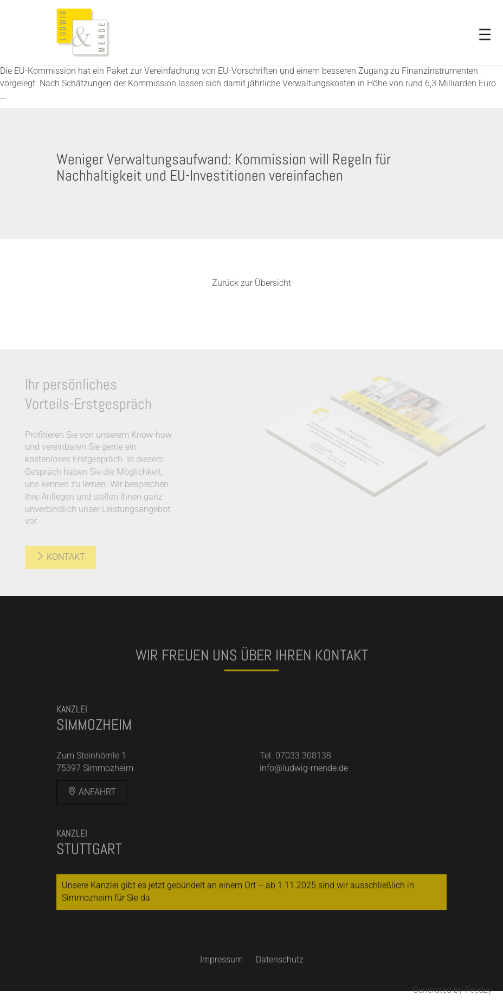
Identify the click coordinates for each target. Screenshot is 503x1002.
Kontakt (51, 557)
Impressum (221, 971)
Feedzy (478, 990)
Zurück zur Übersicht (251, 283)
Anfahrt (92, 803)
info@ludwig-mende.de (304, 780)
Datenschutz (280, 971)
